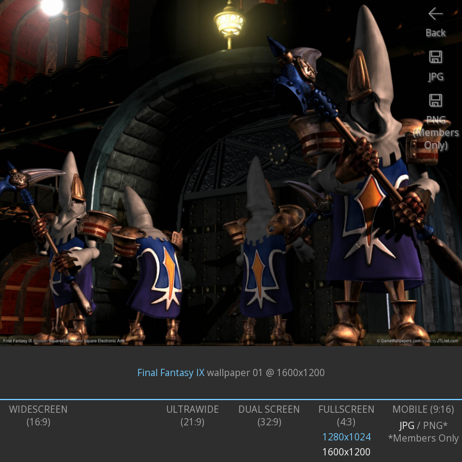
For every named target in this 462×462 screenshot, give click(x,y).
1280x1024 (346, 437)
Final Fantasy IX (171, 372)
